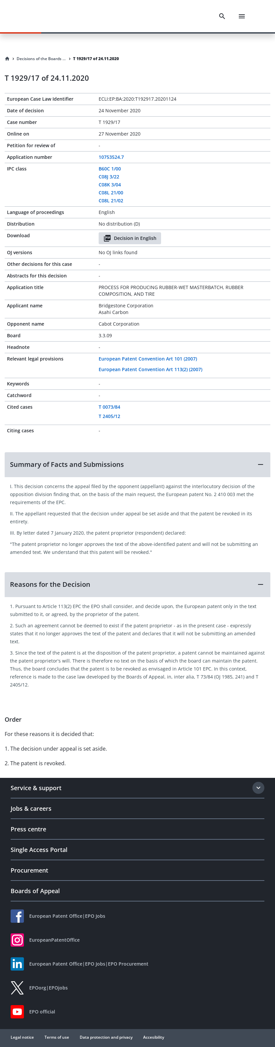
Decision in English (129, 238)
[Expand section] (258, 788)
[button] (137, 464)
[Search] (222, 16)
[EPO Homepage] (41, 16)
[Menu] (242, 16)
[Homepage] (7, 58)
